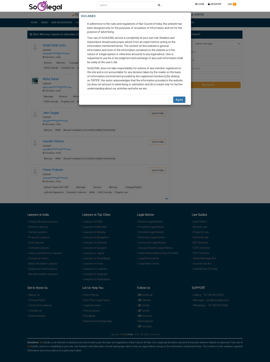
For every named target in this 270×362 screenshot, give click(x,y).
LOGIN (199, 4)
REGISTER (214, 4)
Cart (230, 4)
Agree (179, 99)
